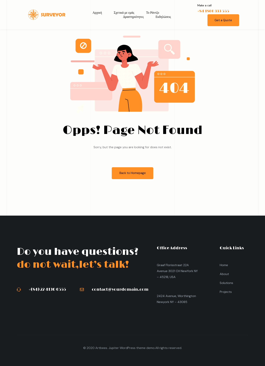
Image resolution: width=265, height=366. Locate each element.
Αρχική (97, 13)
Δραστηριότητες (133, 17)
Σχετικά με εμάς (124, 13)
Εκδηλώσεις (163, 17)
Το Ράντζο (152, 13)
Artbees (101, 348)
